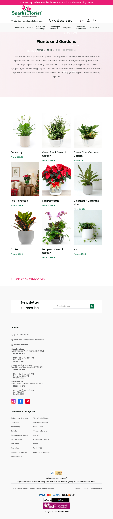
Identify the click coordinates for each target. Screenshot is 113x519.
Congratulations (40, 431)
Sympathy (67, 27)
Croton (15, 249)
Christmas (15, 422)
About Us (93, 27)
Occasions (18, 27)
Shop (49, 50)
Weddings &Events (55, 28)
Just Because (16, 439)
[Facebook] (20, 401)
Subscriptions (16, 456)
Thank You (15, 448)
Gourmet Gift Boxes (19, 452)
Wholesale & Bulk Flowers (81, 28)
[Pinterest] (27, 401)
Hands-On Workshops (41, 28)
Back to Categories (28, 279)
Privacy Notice (96, 488)
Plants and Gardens (41, 452)
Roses (35, 444)
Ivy (75, 249)
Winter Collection (40, 422)
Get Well (36, 435)
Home (40, 50)
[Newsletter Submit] (92, 306)
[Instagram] (13, 401)
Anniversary (15, 427)
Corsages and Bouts (19, 435)
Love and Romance (41, 439)
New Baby (15, 444)
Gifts (29, 27)
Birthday (14, 431)
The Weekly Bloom (40, 418)
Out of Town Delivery (19, 418)
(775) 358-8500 (60, 20)
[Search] (81, 21)
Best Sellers (38, 427)
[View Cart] (94, 21)
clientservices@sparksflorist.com (27, 21)
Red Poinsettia (19, 200)
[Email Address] (71, 306)
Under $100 (37, 448)
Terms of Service (81, 488)
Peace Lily (16, 152)
